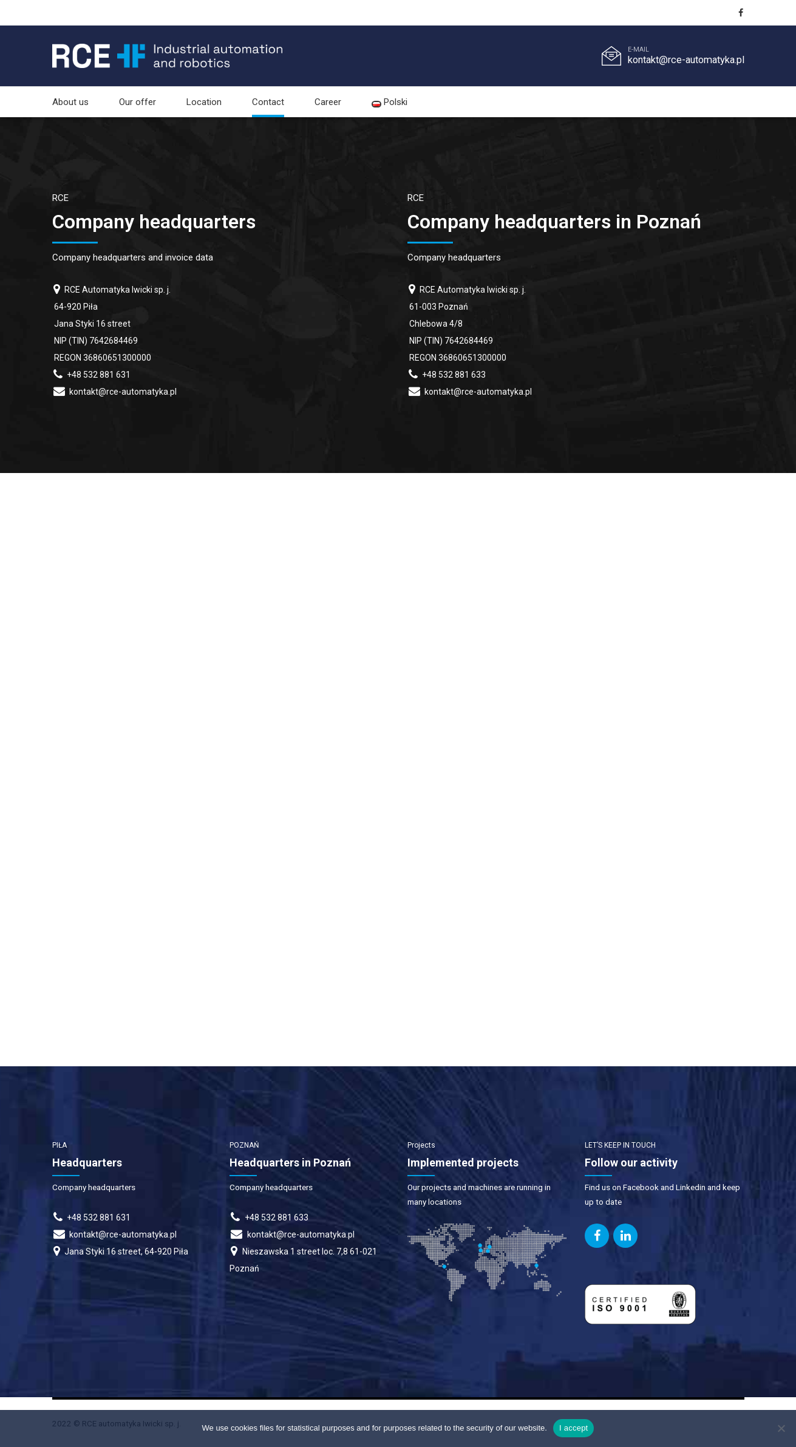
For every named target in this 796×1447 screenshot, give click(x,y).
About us (70, 102)
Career (328, 102)
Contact (268, 102)
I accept (573, 1427)
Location (204, 102)
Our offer (137, 102)
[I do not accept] (781, 1428)
